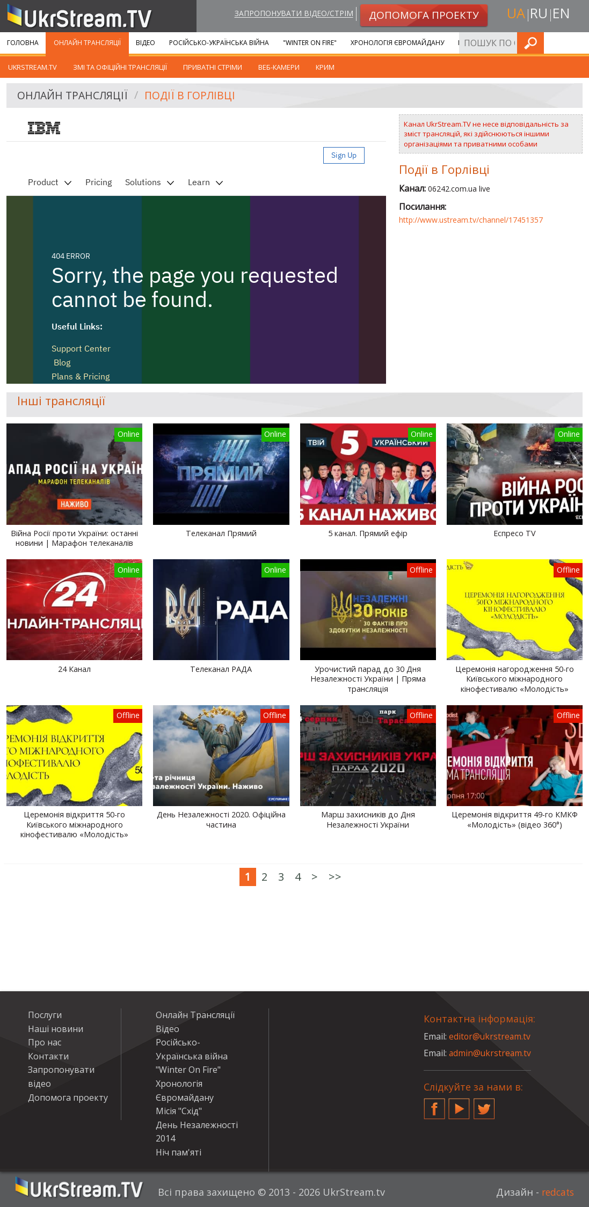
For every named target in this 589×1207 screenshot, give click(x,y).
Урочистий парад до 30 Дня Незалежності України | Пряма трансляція (368, 679)
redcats (556, 1192)
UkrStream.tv (32, 67)
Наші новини (55, 1029)
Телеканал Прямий (221, 533)
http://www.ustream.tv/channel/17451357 (471, 220)
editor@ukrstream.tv (490, 1036)
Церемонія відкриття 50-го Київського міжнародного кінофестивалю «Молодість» (74, 824)
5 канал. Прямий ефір (368, 533)
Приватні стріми (212, 67)
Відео (145, 42)
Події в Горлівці (194, 96)
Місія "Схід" (179, 1111)
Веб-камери (279, 67)
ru (538, 14)
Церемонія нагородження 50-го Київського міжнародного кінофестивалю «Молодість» (514, 679)
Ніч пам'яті (178, 1152)
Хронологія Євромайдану (397, 42)
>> (335, 876)
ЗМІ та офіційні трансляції (120, 67)
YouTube (459, 1104)
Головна (23, 42)
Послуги (473, 42)
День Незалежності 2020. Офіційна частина (221, 820)
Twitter (484, 1104)
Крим (325, 67)
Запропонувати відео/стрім (291, 14)
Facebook (434, 1104)
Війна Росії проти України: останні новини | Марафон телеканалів (74, 538)
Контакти (48, 1056)
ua (514, 14)
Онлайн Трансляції (87, 42)
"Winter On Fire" (310, 42)
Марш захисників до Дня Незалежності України (368, 820)
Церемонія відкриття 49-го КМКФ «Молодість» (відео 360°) (515, 820)
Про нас (44, 1042)
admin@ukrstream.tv (491, 1053)
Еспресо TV (514, 533)
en (562, 14)
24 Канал (74, 669)
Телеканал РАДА (221, 669)
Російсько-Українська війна (219, 42)
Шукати (577, 42)
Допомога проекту (68, 1097)
